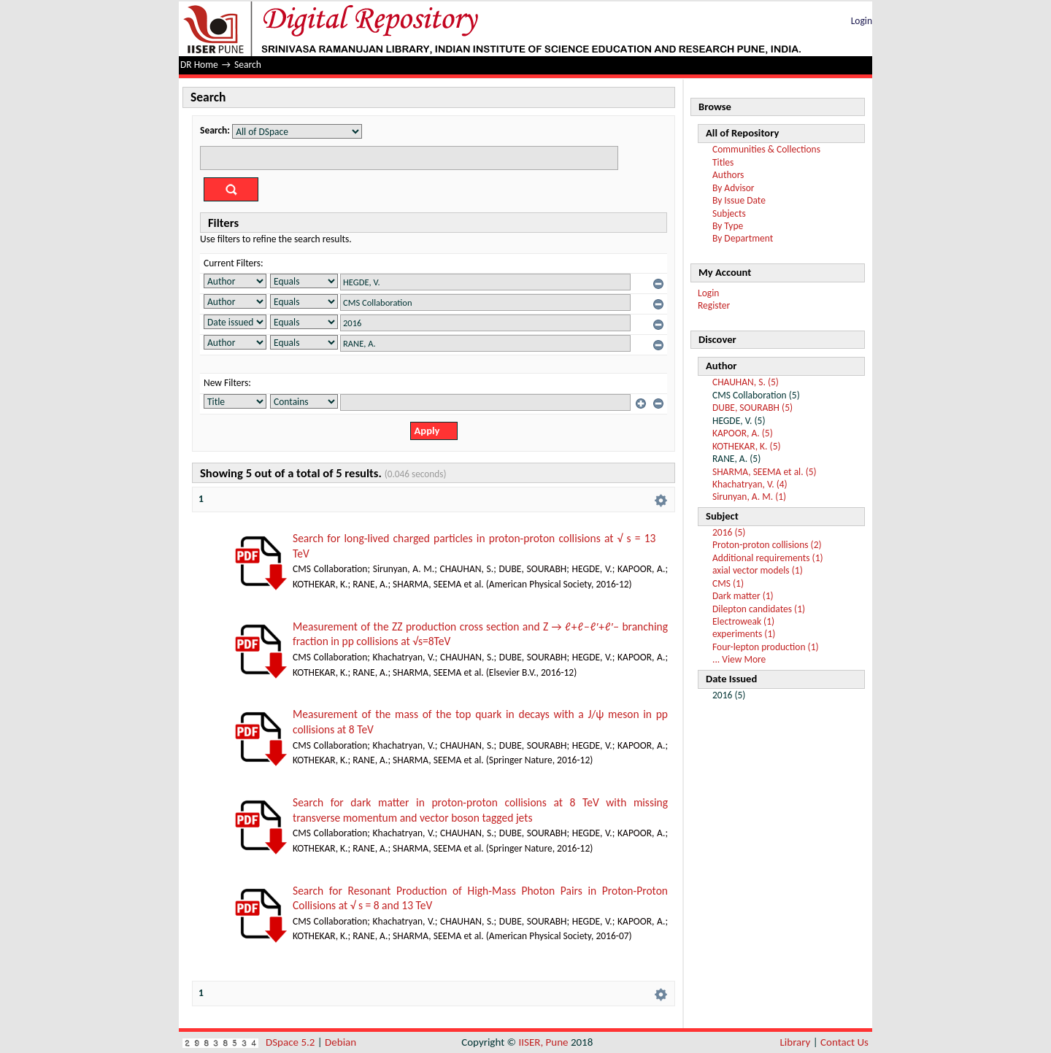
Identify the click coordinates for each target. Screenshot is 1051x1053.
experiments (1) (743, 634)
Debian (340, 1042)
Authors (728, 175)
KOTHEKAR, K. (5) (746, 446)
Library (795, 1042)
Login (861, 21)
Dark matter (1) (743, 596)
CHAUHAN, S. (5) (745, 382)
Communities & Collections (766, 149)
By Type (727, 226)
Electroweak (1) (743, 621)
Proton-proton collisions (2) (767, 545)
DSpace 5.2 (291, 1042)
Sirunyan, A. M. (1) (749, 496)
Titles (723, 162)
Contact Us (844, 1042)
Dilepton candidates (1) (758, 609)
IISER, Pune (543, 1042)
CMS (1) (728, 583)
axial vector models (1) (757, 570)
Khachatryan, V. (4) (750, 484)
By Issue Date (739, 200)
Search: (215, 130)
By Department (742, 238)
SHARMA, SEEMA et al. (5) (764, 472)
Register (714, 305)
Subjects (729, 213)
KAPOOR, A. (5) (742, 433)
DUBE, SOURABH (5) (752, 407)
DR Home (199, 64)
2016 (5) (728, 532)
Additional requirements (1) (767, 558)
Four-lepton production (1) (765, 647)
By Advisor (733, 188)
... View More (739, 659)
